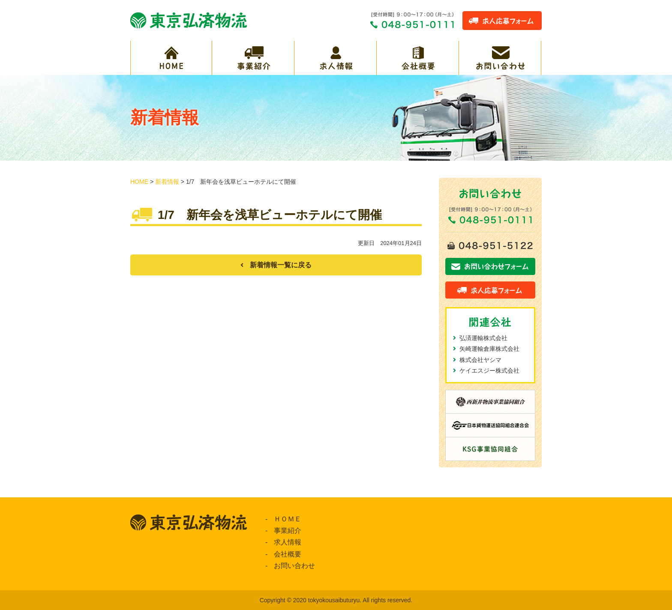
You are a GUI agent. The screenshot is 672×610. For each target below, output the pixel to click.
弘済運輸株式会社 (483, 338)
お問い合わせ (294, 565)
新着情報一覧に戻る (281, 265)
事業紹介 (287, 530)
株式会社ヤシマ (480, 359)
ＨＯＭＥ (287, 519)
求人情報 (287, 542)
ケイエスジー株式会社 (489, 370)
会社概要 (287, 554)
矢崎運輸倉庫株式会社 (489, 348)
